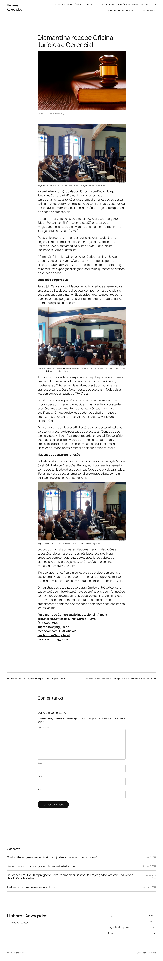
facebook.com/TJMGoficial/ (57, 631)
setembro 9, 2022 (148, 857)
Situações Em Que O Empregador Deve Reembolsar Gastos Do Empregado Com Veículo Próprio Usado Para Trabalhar (70, 876)
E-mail (41, 776)
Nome (41, 763)
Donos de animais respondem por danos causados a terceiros (119, 678)
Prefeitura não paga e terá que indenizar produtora (38, 678)
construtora (52, 113)
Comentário (43, 727)
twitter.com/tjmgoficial (54, 635)
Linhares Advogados (14, 7)
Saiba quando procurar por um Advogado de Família (41, 866)
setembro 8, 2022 (148, 866)
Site (39, 789)
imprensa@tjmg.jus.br (53, 627)
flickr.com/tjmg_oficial (53, 639)
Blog (62, 113)
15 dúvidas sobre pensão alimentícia (31, 887)
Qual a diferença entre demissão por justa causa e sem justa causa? (52, 857)
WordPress (151, 952)
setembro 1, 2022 (149, 887)
